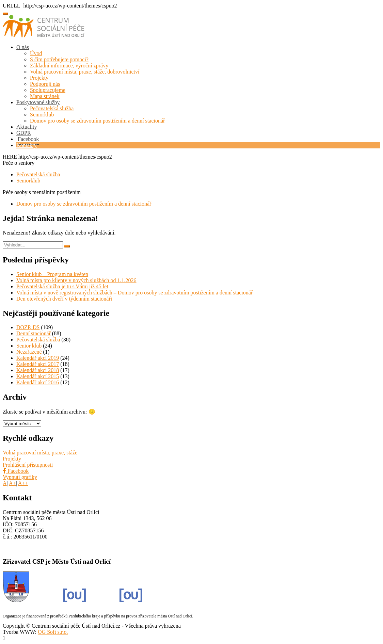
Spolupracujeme (47, 90)
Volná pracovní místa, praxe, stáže (40, 452)
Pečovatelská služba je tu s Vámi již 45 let (62, 286)
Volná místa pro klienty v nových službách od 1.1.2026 (76, 280)
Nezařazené (29, 352)
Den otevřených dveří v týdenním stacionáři (64, 299)
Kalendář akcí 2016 (37, 382)
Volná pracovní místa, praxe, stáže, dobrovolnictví (84, 72)
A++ (23, 483)
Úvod (36, 53)
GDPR (23, 133)
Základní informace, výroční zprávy (69, 65)
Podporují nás (45, 84)
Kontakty (26, 145)
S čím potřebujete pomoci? (59, 59)
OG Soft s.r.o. (53, 632)
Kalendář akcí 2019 (37, 358)
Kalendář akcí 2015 (37, 376)
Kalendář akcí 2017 (37, 364)
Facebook (16, 471)
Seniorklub (42, 114)
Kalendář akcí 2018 (37, 370)
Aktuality (26, 127)
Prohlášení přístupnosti (28, 465)
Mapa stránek (45, 96)
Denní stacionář (33, 333)
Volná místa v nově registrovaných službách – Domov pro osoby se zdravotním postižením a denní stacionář (134, 292)
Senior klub (29, 346)
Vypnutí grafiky (20, 477)
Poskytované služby (38, 102)
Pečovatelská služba (52, 108)
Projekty (39, 78)
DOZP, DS (27, 327)
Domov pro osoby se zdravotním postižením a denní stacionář (97, 121)
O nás (22, 47)
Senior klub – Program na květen (52, 274)
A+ (12, 483)
